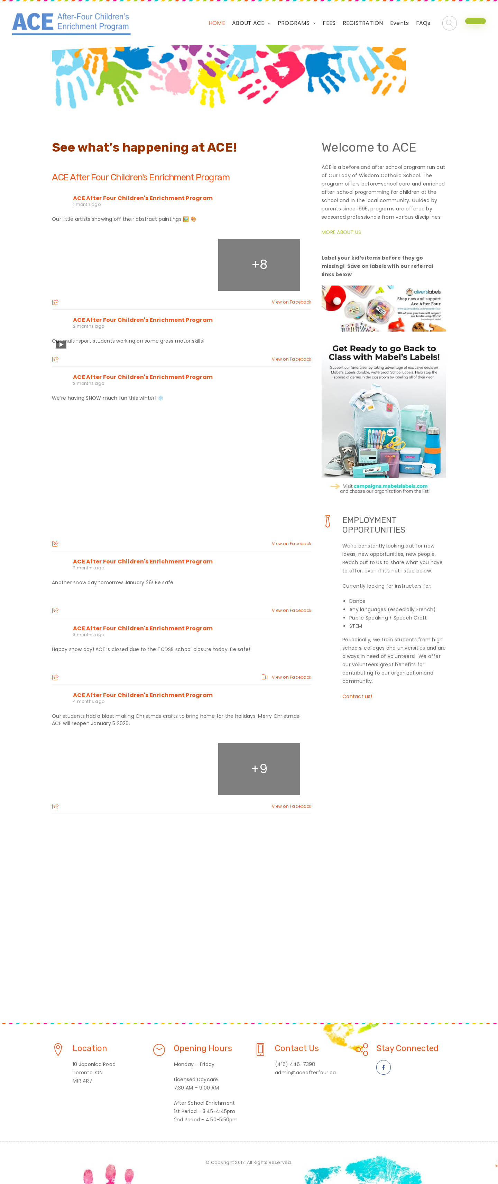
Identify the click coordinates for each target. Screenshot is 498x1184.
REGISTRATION (363, 23)
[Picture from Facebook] (94, 265)
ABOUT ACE (248, 23)
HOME (217, 23)
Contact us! (357, 696)
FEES (329, 23)
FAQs (423, 23)
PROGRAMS (294, 23)
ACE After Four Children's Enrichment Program (140, 177)
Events (399, 23)
